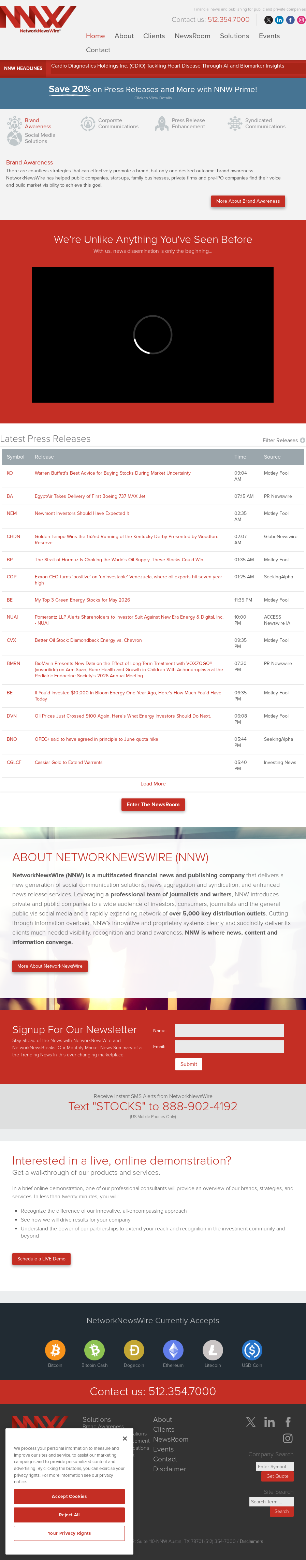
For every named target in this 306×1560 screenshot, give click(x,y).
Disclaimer (169, 1469)
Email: (159, 1047)
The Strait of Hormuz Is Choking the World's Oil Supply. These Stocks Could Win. (119, 560)
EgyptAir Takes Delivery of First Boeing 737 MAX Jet (90, 496)
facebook (290, 20)
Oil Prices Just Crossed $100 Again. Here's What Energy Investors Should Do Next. (123, 716)
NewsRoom (192, 36)
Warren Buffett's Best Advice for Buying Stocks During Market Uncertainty (113, 473)
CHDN (13, 536)
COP (11, 577)
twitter (268, 20)
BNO (12, 739)
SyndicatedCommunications (265, 123)
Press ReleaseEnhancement (188, 123)
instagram (301, 20)
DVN (12, 716)
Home (95, 36)
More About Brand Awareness (248, 201)
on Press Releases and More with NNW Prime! (153, 93)
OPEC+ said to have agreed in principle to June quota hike (96, 739)
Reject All (69, 1515)
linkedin (279, 20)
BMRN (13, 663)
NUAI (12, 617)
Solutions (234, 36)
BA (10, 496)
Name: (159, 1031)
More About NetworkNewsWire (50, 966)
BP (10, 560)
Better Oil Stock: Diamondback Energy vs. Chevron (88, 640)
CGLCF (14, 762)
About (124, 36)
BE (10, 600)
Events (269, 36)
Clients (154, 36)
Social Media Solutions (40, 138)
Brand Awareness (38, 123)
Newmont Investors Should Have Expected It (82, 513)
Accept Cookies (69, 1496)
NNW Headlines (23, 68)
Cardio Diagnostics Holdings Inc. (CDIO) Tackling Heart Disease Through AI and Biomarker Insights (167, 65)
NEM (12, 513)
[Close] (124, 1438)
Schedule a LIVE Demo (41, 1259)
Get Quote (277, 1476)
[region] (69, 1491)
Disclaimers (251, 1541)
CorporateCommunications (118, 123)
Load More (153, 783)
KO (10, 473)
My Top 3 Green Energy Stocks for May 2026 (82, 600)
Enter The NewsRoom (153, 804)
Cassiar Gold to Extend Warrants (69, 762)
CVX (11, 640)
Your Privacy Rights (69, 1533)
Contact (98, 50)
